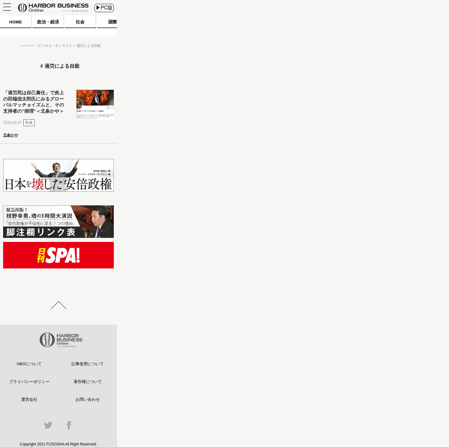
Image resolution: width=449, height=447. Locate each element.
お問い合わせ (87, 399)
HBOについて (29, 363)
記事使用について (87, 363)
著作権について (88, 381)
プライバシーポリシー (29, 381)
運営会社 (29, 399)
